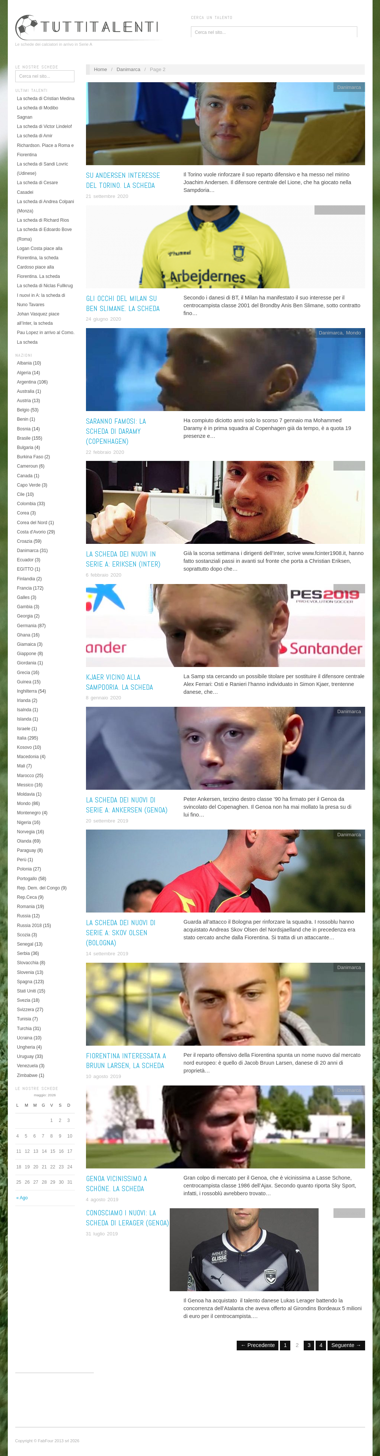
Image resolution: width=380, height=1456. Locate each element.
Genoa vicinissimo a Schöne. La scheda (116, 1183)
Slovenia (25, 972)
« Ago (22, 1197)
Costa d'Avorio (31, 532)
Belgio (23, 410)
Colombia (26, 503)
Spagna (24, 981)
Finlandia (26, 578)
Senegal (25, 944)
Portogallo (27, 878)
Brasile (24, 438)
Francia (24, 588)
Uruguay (25, 1056)
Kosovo (24, 747)
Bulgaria (25, 447)
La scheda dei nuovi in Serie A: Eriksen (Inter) (123, 559)
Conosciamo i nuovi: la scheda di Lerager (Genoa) (127, 1218)
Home (100, 69)
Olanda (24, 841)
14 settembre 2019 (107, 953)
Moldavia (26, 794)
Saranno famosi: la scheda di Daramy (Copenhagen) (116, 431)
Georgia (25, 616)
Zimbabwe (27, 1075)
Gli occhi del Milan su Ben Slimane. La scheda (123, 303)
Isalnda (24, 709)
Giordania (26, 663)
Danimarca (28, 550)
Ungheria (26, 1047)
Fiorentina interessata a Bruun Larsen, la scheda (126, 1061)
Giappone (26, 653)
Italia (21, 738)
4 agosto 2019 (102, 1199)
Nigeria (24, 822)
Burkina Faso (30, 456)
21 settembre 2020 (107, 196)
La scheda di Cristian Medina (46, 98)
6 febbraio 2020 (104, 575)
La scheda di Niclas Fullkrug (45, 285)
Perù (21, 859)
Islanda (24, 719)
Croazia (24, 541)
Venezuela (27, 1065)
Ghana (24, 635)
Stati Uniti (26, 991)
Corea (23, 513)
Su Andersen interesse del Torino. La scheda (123, 180)
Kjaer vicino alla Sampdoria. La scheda (119, 682)
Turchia (24, 1028)
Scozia (24, 934)
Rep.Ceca (27, 897)
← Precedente (257, 1345)
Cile (21, 494)
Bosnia (24, 429)
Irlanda (24, 700)
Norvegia (26, 831)
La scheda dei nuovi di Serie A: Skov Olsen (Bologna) (121, 932)
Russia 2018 (29, 925)
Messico (25, 785)
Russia (24, 915)
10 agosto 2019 (103, 1076)
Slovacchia (28, 962)
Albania (24, 363)
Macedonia (28, 756)
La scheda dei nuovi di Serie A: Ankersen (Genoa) (126, 805)
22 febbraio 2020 (105, 452)
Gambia (25, 606)
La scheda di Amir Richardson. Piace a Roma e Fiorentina (45, 145)
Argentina (26, 382)
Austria (24, 400)
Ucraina (24, 1037)
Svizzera (25, 1009)
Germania (27, 625)
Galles (23, 597)
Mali (21, 766)
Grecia (23, 672)
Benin (23, 419)
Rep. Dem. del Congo (38, 888)
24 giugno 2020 (103, 319)
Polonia (24, 869)
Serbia (23, 953)
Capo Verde (29, 485)
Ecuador (25, 559)
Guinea (24, 681)
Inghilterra (27, 691)
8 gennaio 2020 (103, 697)
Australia (26, 391)
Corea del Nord (32, 522)
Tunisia (24, 1019)
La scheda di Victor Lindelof (44, 126)
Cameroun (27, 466)
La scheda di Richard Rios (43, 220)
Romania (26, 906)
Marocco (25, 775)
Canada (25, 475)
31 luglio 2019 (102, 1234)
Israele (24, 728)
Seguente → (346, 1345)
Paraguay (26, 850)
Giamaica (26, 644)
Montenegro (29, 812)
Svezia (24, 1000)
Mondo (24, 803)
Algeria (24, 372)
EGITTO (25, 569)
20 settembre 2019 (107, 821)
